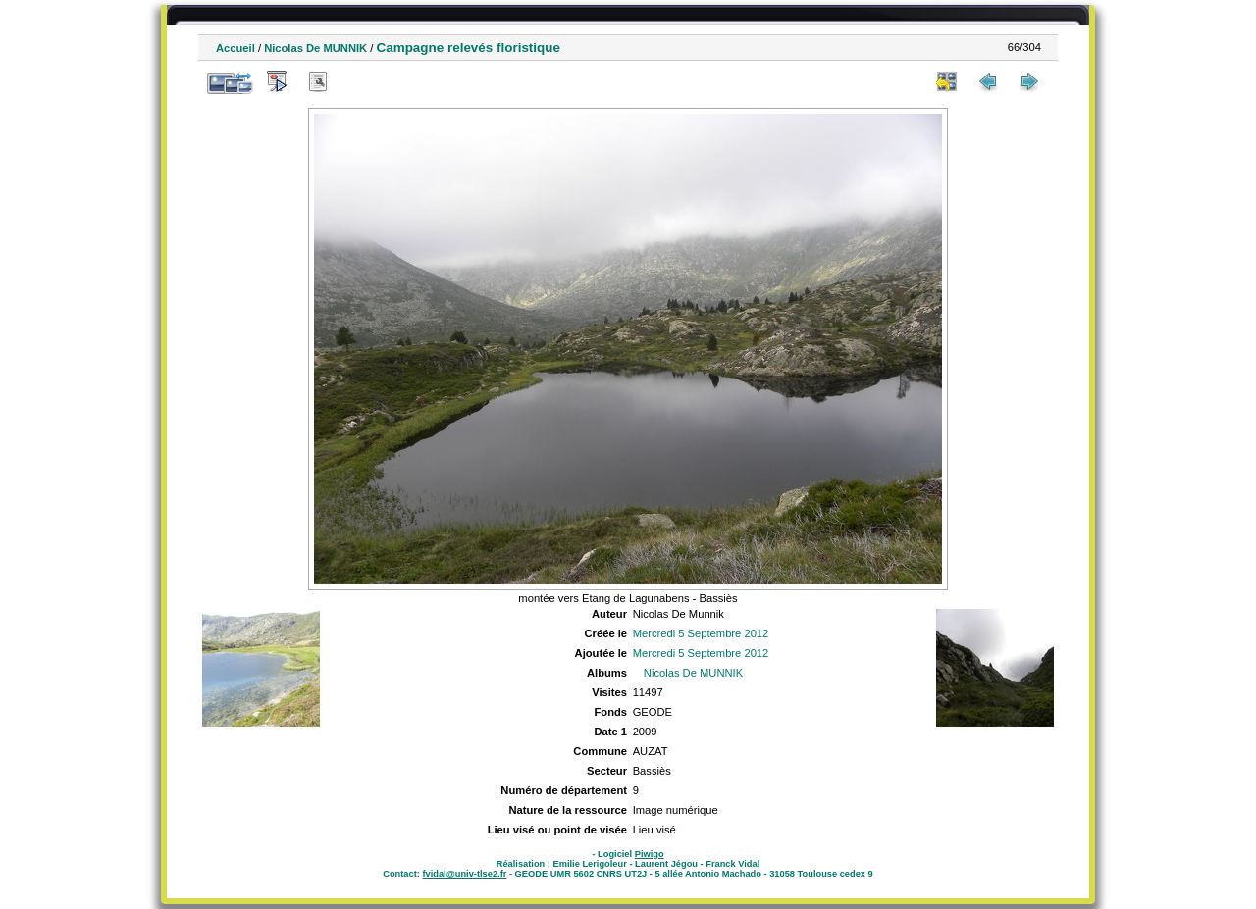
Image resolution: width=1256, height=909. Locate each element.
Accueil (235, 48)
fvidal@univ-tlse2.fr (464, 874)
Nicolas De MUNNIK (315, 48)
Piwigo (649, 854)
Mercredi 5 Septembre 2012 (701, 633)
